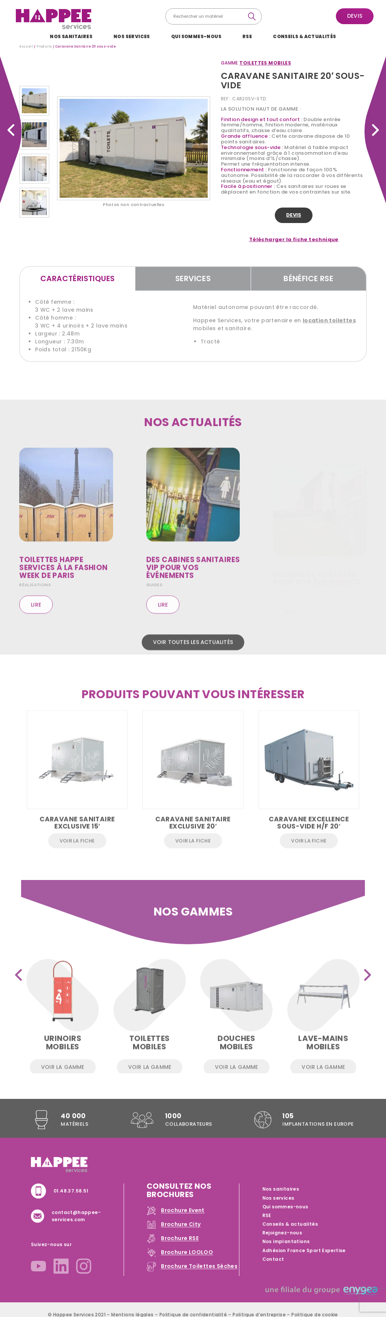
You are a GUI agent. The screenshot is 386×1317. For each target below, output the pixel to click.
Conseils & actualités (304, 36)
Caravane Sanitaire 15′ (375, 129)
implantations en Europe (318, 1133)
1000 (173, 1124)
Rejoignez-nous (282, 1241)
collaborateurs (188, 1133)
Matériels (74, 1133)
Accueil (26, 46)
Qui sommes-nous (196, 36)
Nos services (131, 36)
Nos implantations (286, 1250)
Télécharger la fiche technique (294, 240)
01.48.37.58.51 (71, 1199)
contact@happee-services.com (76, 1224)
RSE (247, 36)
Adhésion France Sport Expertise (304, 1258)
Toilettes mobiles (265, 63)
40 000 (73, 1124)
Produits (44, 46)
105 (288, 1124)
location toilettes (329, 320)
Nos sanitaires (71, 36)
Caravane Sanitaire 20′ (10, 129)
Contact (273, 1267)
